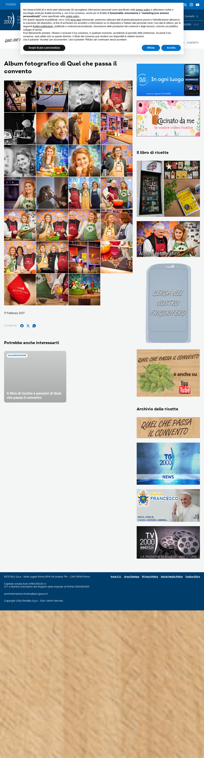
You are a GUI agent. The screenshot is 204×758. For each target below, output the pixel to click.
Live (196, 24)
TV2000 (10, 4)
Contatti (189, 16)
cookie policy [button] (72, 16)
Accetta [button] (171, 47)
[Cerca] (197, 16)
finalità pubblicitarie (43, 26)
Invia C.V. (116, 576)
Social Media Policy (172, 576)
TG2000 (186, 24)
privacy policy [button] (143, 9)
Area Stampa (131, 576)
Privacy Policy (150, 576)
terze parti (76, 19)
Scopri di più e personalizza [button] (44, 47)
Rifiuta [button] (151, 47)
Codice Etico (192, 576)
